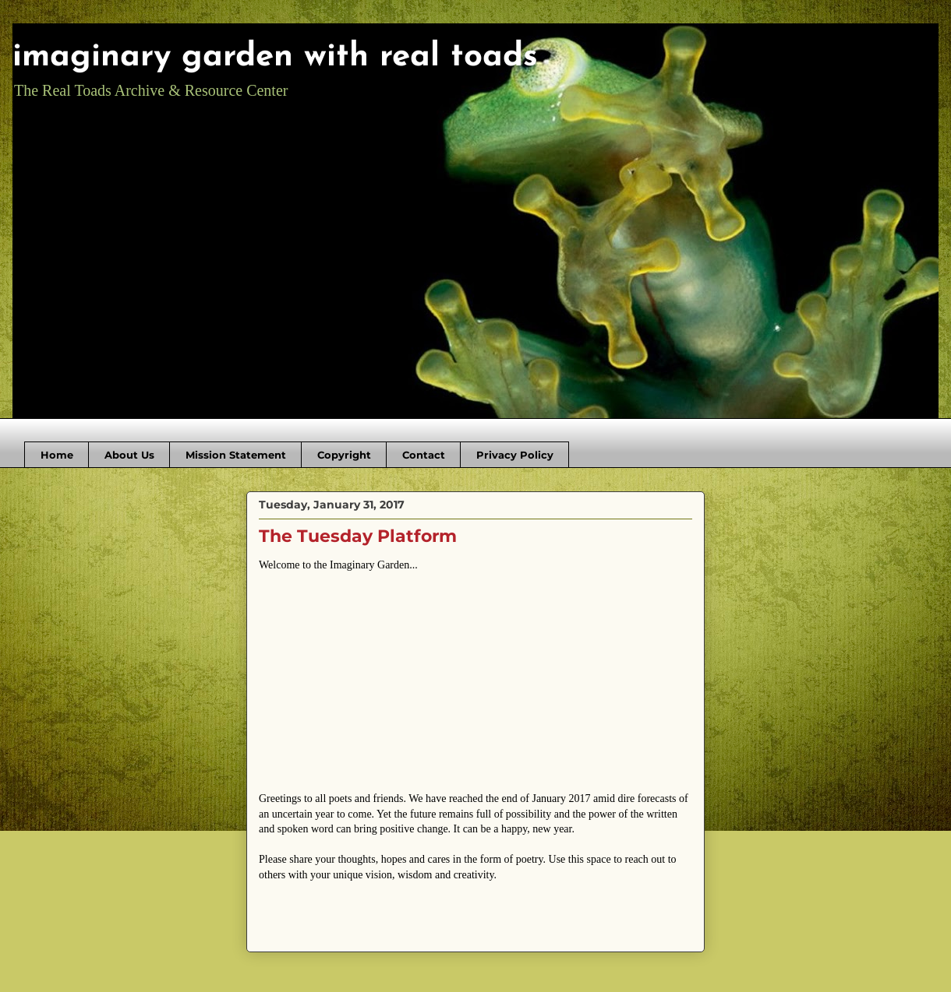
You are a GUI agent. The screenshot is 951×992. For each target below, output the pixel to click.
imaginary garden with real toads (275, 57)
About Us (129, 455)
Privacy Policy (514, 455)
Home (57, 455)
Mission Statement (236, 455)
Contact (423, 455)
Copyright (344, 455)
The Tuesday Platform (358, 536)
